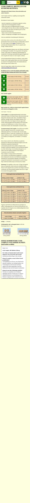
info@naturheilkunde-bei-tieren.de (9, 67)
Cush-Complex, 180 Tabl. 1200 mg (15, 89)
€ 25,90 (26, 76)
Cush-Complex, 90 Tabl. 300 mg (14, 76)
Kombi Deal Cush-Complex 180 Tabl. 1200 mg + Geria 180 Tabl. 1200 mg (15, 101)
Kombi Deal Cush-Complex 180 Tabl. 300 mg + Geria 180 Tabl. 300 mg (15, 97)
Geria (13, 43)
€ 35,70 (26, 85)
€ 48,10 (26, 80)
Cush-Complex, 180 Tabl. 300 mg (15, 80)
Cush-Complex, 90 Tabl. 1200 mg (15, 85)
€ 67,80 (26, 89)
